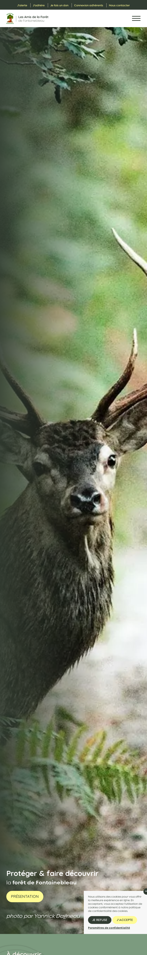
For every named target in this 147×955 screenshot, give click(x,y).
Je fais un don (59, 5)
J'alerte (22, 5)
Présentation (25, 896)
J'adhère (39, 5)
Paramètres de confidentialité (109, 927)
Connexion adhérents (88, 5)
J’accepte (125, 920)
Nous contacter (119, 5)
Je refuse (99, 920)
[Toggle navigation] (136, 18)
